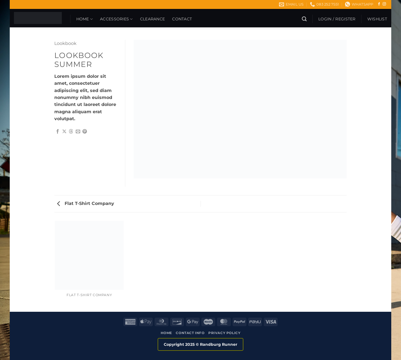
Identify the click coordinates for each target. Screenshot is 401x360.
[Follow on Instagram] (384, 4)
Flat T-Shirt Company (85, 203)
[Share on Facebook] (57, 131)
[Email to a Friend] (78, 131)
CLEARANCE (152, 18)
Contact (182, 18)
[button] (337, 19)
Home (84, 19)
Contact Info (190, 333)
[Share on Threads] (71, 131)
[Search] (304, 19)
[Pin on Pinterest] (84, 131)
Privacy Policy (224, 333)
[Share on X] (64, 131)
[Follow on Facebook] (379, 4)
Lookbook (65, 43)
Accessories (116, 19)
